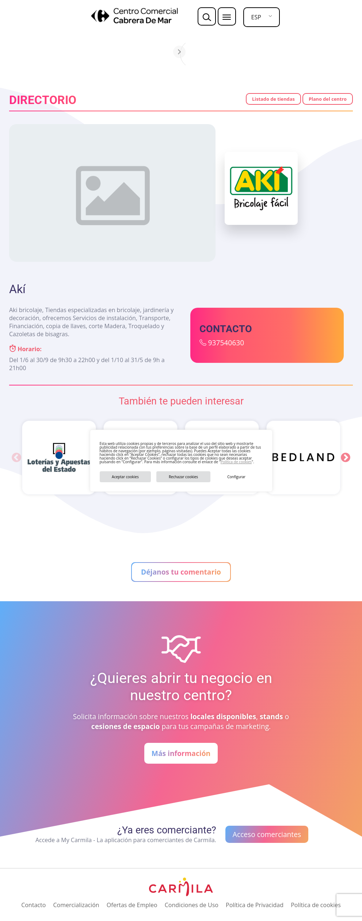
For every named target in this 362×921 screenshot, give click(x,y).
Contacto (33, 905)
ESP (256, 17)
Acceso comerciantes (267, 834)
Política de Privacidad (254, 905)
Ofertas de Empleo (132, 905)
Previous (16, 457)
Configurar (236, 476)
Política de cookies (236, 461)
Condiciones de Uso (191, 905)
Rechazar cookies (183, 476)
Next (345, 457)
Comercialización (76, 905)
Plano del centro (328, 99)
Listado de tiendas (273, 99)
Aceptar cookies (125, 476)
